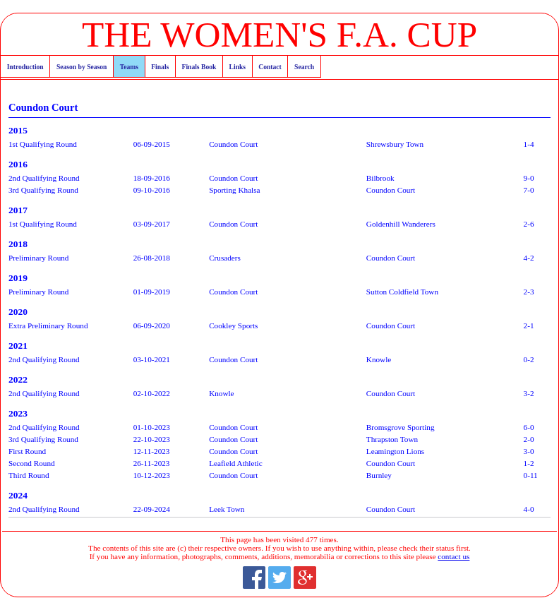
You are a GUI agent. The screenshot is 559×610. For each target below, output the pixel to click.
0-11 (531, 475)
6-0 (529, 427)
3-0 (529, 451)
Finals (160, 67)
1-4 (529, 144)
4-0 (529, 509)
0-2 (529, 359)
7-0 (529, 190)
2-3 (529, 291)
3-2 (529, 393)
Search (304, 67)
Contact (270, 67)
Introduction (25, 67)
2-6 (529, 224)
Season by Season (81, 67)
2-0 (529, 439)
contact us (453, 556)
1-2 (529, 463)
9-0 (529, 178)
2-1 (529, 325)
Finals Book (199, 67)
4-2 (529, 257)
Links (237, 67)
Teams (129, 67)
